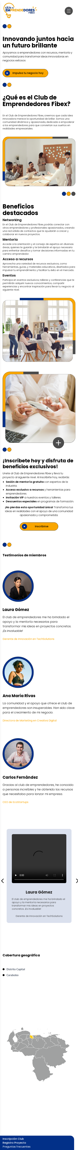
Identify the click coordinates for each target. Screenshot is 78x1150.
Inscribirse (41, 526)
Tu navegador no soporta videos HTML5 (39, 858)
